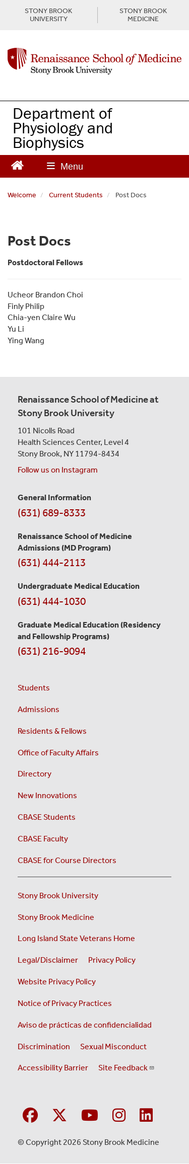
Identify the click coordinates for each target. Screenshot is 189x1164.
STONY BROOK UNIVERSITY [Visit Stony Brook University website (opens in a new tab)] (48, 15)
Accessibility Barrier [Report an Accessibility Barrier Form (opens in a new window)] (53, 1067)
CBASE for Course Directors (67, 860)
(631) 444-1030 (52, 601)
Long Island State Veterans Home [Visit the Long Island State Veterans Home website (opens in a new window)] (76, 938)
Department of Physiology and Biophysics (63, 127)
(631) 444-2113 (52, 563)
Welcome (22, 195)
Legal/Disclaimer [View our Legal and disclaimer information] (48, 960)
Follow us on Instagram (58, 470)
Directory (34, 774)
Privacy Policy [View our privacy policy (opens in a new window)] (112, 960)
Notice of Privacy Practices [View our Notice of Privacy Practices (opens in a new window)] (65, 1003)
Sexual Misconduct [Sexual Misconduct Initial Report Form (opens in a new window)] (113, 1046)
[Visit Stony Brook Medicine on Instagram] (119, 1116)
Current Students (76, 195)
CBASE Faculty (43, 838)
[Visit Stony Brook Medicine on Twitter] (59, 1116)
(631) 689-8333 (52, 513)
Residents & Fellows (52, 731)
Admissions (38, 709)
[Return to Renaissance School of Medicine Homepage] (17, 164)
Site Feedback (126, 1067)
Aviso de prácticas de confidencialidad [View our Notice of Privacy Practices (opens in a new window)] (85, 1025)
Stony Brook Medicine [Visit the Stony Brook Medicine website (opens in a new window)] (56, 917)
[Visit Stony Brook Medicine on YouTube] (89, 1116)
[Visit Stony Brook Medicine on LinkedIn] (146, 1116)
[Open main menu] (65, 166)
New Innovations (47, 795)
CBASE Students (47, 817)
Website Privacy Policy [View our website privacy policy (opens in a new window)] (57, 981)
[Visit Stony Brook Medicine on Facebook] (30, 1116)
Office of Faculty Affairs (58, 752)
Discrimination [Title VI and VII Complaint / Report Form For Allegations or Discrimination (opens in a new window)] (44, 1046)
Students (34, 687)
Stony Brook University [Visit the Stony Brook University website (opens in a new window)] (58, 895)
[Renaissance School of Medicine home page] (94, 61)
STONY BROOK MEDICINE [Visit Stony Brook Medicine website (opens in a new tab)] (143, 15)
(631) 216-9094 (52, 651)
